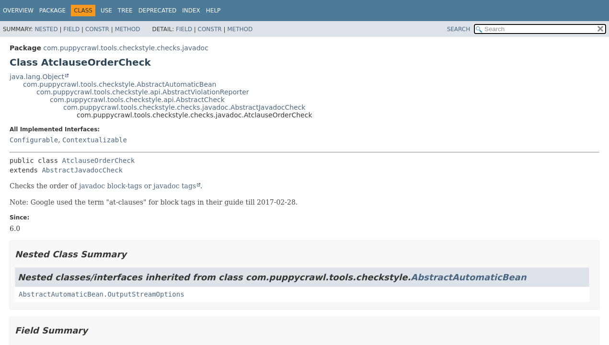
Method (127, 29)
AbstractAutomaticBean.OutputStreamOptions (101, 294)
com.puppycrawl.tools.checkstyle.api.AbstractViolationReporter (142, 92)
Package (52, 10)
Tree (125, 10)
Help (213, 10)
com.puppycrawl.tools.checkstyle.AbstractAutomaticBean (120, 84)
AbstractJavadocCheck (82, 170)
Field (71, 29)
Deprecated (157, 10)
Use (106, 10)
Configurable (34, 140)
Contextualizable (94, 140)
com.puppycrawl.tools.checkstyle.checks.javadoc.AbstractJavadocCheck (184, 107)
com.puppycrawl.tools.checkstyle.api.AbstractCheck (137, 100)
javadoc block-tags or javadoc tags (137, 186)
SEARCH (459, 29)
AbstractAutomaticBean (468, 277)
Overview (18, 10)
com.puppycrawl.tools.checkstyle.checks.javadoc (125, 48)
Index (191, 10)
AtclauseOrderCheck (98, 160)
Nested (45, 29)
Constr (97, 29)
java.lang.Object (37, 76)
